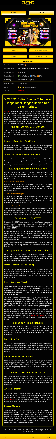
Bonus (7, 437)
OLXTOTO (7, 111)
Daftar (21, 436)
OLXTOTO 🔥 (22, 65)
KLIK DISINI (21, 91)
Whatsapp (35, 437)
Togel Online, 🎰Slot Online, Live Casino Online (33, 69)
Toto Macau (10, 399)
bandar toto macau (37, 315)
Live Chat (49, 437)
